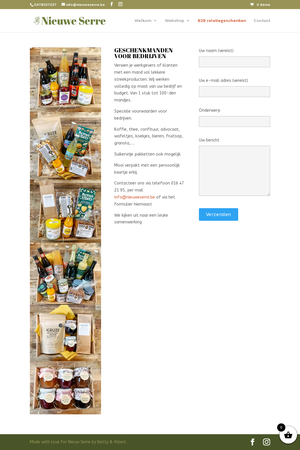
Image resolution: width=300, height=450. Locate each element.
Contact (262, 20)
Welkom (142, 20)
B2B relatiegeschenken (222, 20)
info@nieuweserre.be (134, 197)
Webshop (174, 20)
